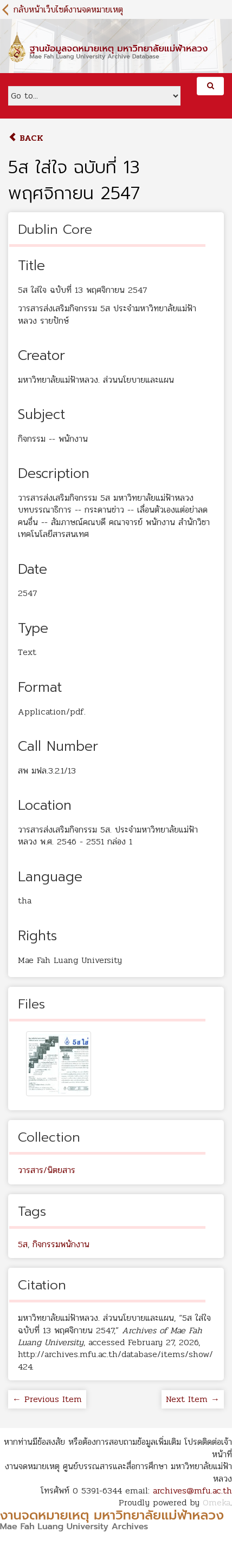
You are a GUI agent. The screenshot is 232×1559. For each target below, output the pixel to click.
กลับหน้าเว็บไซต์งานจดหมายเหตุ (68, 9)
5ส (23, 1244)
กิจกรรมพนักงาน (61, 1244)
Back (25, 138)
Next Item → (193, 1399)
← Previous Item (47, 1399)
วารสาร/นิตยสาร (46, 1170)
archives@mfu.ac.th (192, 1490)
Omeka (216, 1502)
